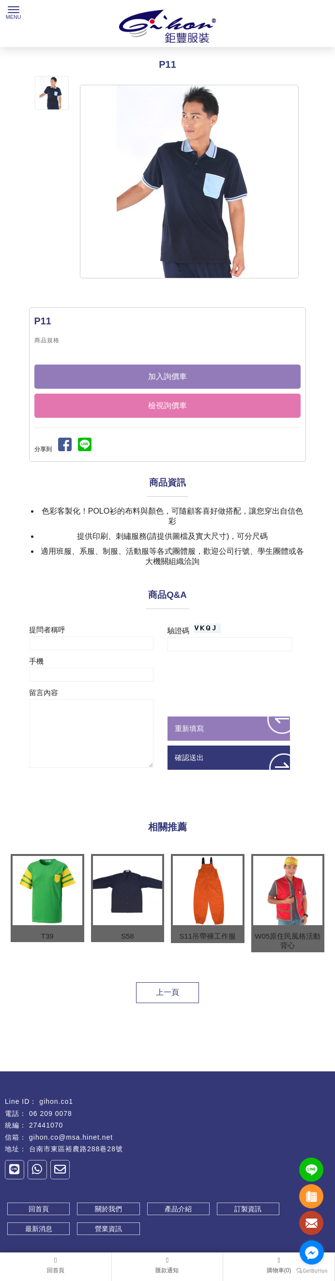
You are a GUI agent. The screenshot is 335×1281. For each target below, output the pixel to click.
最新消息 (38, 1229)
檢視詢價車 (167, 405)
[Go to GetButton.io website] (311, 1271)
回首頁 (39, 1209)
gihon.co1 (56, 1101)
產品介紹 (178, 1209)
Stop (200, 287)
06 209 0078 (50, 1113)
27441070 (46, 1125)
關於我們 (108, 1209)
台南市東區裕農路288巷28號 (76, 1149)
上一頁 (167, 992)
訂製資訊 (247, 1209)
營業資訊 (108, 1229)
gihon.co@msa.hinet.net (71, 1137)
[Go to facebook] (312, 1252)
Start (192, 287)
